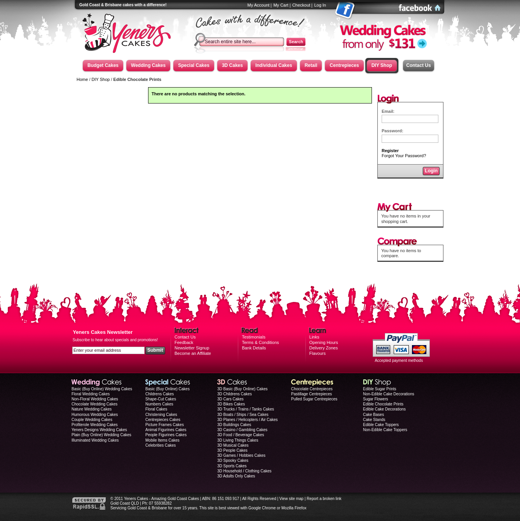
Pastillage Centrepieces (311, 394)
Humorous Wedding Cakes (95, 414)
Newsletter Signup (191, 348)
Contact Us (418, 65)
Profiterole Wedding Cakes (95, 425)
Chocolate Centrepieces (312, 389)
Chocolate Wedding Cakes (94, 404)
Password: (392, 130)
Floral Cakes (156, 409)
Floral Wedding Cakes (91, 394)
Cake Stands (374, 420)
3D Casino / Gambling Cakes (242, 430)
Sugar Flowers (375, 399)
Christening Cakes (161, 414)
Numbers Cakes (159, 404)
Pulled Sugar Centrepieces (314, 399)
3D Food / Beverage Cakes (240, 435)
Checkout (301, 5)
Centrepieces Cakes (162, 420)
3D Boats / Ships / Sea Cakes (243, 414)
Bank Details (254, 348)
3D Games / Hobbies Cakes (241, 455)
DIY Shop (101, 79)
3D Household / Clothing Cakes (244, 471)
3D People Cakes (232, 450)
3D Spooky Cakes (232, 460)
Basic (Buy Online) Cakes (167, 389)
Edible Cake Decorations (384, 409)
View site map (291, 498)
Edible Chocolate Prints (383, 404)
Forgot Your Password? (405, 155)
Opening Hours (323, 342)
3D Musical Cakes (233, 445)
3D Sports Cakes (232, 466)
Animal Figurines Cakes (166, 430)
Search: (203, 36)
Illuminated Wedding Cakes (95, 440)
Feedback (183, 342)
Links (314, 337)
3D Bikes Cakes (231, 404)
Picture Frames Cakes (164, 425)
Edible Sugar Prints (379, 389)
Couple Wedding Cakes (92, 420)
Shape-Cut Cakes (160, 399)
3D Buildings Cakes (234, 425)
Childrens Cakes (159, 394)
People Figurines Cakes (166, 435)
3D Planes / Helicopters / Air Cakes (247, 420)
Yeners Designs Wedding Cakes (99, 430)
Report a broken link (324, 498)
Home (82, 79)
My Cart (280, 5)
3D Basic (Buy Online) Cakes (242, 389)
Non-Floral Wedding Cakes (95, 399)
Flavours (317, 353)
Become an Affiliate (192, 353)
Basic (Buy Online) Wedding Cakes (102, 389)
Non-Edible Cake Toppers (385, 430)
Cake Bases (373, 414)
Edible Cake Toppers (381, 425)
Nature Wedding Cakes (92, 409)
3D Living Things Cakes (237, 440)
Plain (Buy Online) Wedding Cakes (101, 435)
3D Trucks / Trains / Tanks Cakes (245, 409)
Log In (320, 5)
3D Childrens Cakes (234, 394)
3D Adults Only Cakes (236, 476)
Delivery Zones (323, 348)
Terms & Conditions (260, 342)
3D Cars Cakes (230, 399)
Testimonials (253, 337)
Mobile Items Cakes (162, 440)
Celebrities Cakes (160, 445)
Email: (388, 111)
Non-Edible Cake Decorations (388, 394)
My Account (259, 5)
